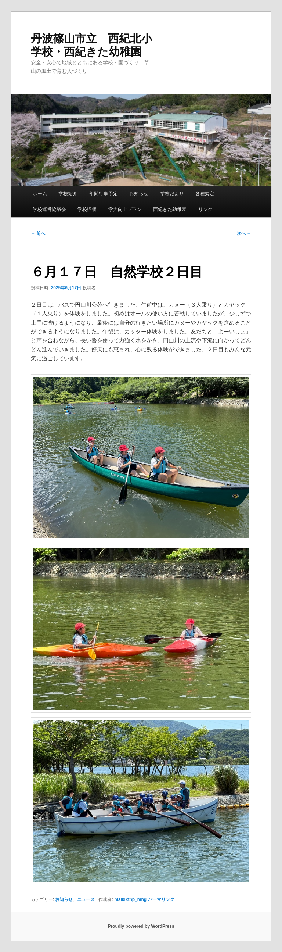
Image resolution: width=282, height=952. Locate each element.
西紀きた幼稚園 (170, 209)
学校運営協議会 (49, 209)
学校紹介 (67, 193)
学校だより (172, 193)
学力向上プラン (125, 209)
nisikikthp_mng (130, 899)
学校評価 (87, 209)
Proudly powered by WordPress (141, 926)
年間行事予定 (103, 193)
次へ (244, 233)
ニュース (86, 899)
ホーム (40, 193)
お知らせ (138, 193)
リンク (205, 209)
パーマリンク (161, 899)
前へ (38, 233)
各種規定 (204, 193)
